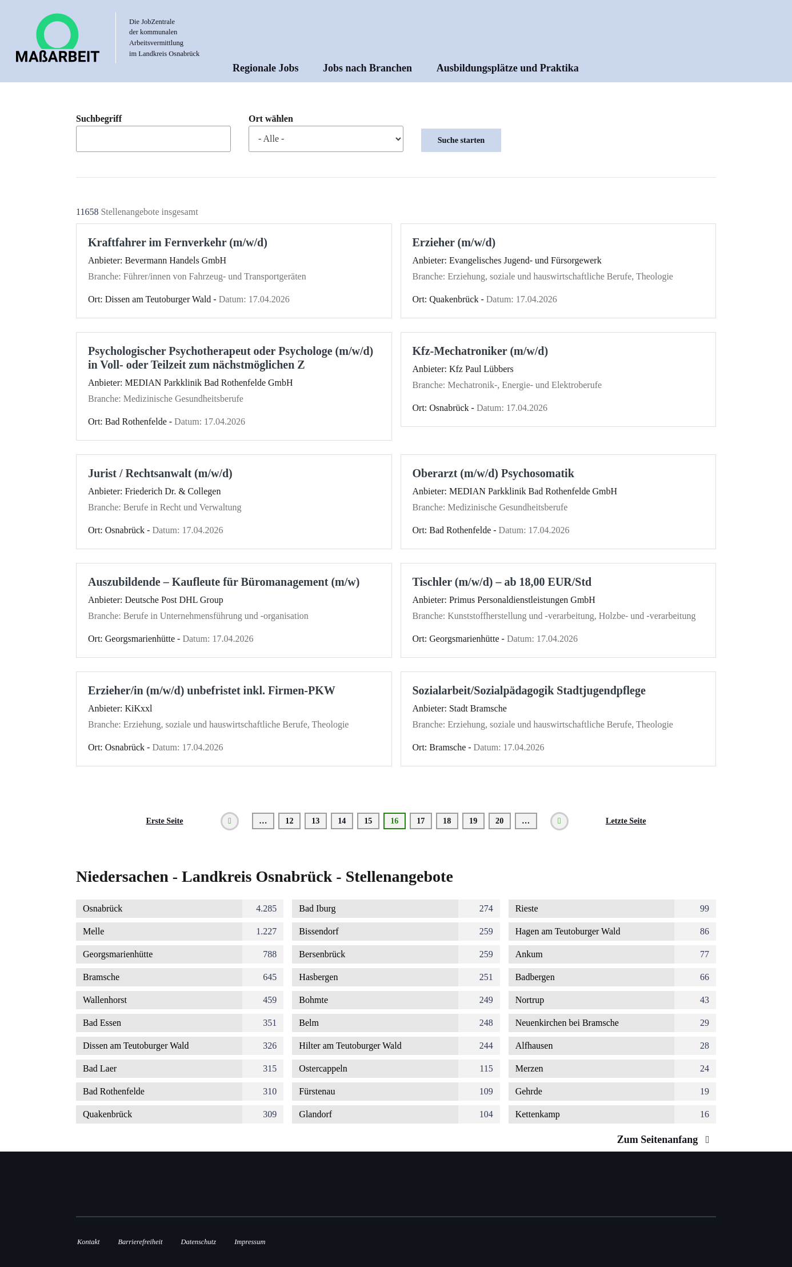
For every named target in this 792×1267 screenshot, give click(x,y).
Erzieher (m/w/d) (454, 242)
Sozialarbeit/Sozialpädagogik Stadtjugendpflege (529, 690)
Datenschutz (199, 1242)
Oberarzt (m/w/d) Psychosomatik (493, 473)
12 (293, 820)
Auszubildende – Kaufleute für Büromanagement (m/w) (223, 581)
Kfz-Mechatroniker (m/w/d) (481, 351)
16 (398, 822)
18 (450, 820)
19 (477, 820)
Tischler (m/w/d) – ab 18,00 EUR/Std (502, 581)
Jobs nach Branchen (367, 68)
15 (371, 820)
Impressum (249, 1242)
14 (345, 820)
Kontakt (88, 1242)
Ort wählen (271, 118)
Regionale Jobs (266, 68)
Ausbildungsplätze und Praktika (508, 68)
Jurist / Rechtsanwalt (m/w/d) (160, 473)
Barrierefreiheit (140, 1242)
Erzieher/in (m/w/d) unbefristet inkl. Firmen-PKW (211, 690)
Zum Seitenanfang (666, 1139)
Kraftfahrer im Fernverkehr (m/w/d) (177, 242)
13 (319, 820)
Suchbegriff (99, 118)
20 (503, 820)
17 (424, 820)
